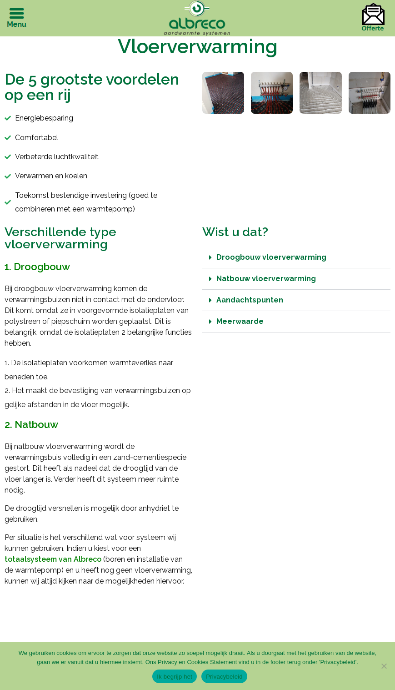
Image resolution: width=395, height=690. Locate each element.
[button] (296, 257)
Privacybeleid (224, 676)
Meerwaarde (240, 321)
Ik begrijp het (174, 676)
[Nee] (383, 665)
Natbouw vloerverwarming (266, 278)
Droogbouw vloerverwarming (271, 257)
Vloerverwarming (198, 46)
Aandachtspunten (249, 300)
